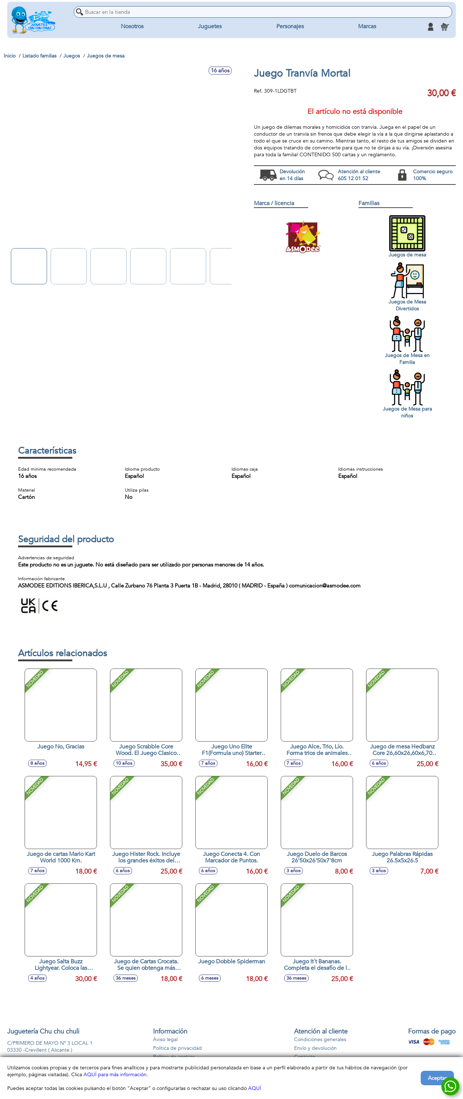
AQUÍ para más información (115, 1074)
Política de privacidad (177, 1048)
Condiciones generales (320, 1039)
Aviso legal (165, 1039)
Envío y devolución (315, 1048)
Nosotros (132, 27)
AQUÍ (254, 1088)
